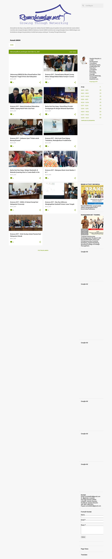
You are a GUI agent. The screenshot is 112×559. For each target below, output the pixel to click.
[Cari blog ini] (94, 5)
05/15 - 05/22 (85, 114)
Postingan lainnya (43, 250)
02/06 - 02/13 (85, 118)
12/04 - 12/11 (84, 108)
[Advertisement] (91, 153)
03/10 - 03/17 (84, 99)
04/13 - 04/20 (85, 96)
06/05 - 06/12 (85, 111)
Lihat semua (72, 51)
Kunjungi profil (93, 81)
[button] (40, 82)
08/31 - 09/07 (85, 93)
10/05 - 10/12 (84, 90)
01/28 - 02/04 (85, 102)
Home (11, 44)
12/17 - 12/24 (84, 105)
